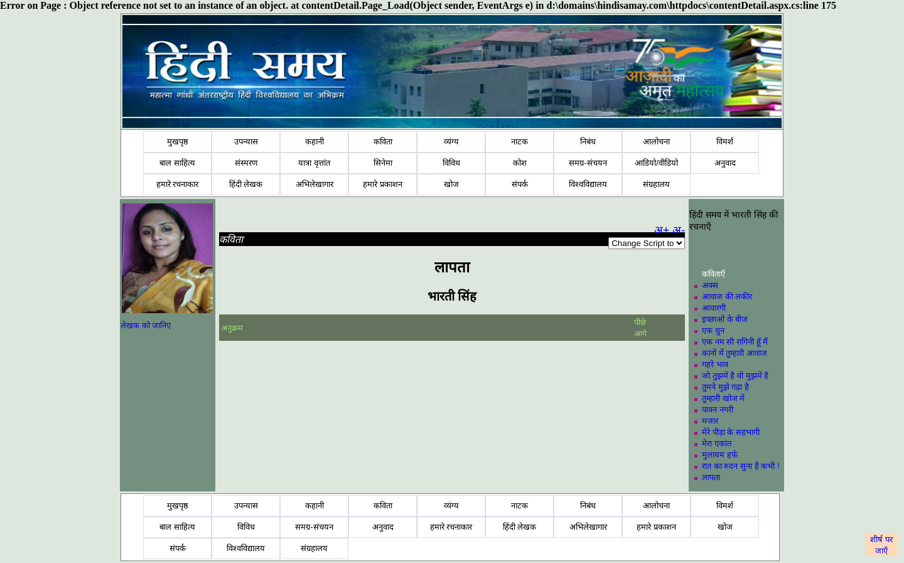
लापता (711, 477)
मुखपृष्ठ (177, 141)
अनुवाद (725, 163)
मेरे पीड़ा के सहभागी (731, 432)
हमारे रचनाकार (177, 184)
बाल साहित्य (177, 163)
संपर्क (520, 184)
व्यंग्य (451, 141)
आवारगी (714, 308)
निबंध (588, 141)
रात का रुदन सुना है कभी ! (740, 466)
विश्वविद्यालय (588, 184)
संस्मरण (246, 163)
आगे (640, 333)
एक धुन (713, 330)
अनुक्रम (232, 328)
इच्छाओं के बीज (725, 319)
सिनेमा (383, 163)
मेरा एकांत (716, 443)
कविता (383, 141)
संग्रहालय (656, 184)
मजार (710, 421)
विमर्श (724, 141)
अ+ (662, 230)
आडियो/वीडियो (656, 163)
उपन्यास (246, 141)
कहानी (314, 141)
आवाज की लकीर (727, 296)
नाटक (519, 141)
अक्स (710, 285)
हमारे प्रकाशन (382, 184)
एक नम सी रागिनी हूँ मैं (735, 341)
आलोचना (656, 141)
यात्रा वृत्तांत (314, 163)
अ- (678, 230)
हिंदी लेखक (246, 184)
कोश (520, 163)
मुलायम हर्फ (720, 454)
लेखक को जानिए (146, 325)
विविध (451, 163)
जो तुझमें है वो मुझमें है (735, 375)
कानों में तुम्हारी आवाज (734, 353)
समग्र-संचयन (587, 163)
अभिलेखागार (314, 184)
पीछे (641, 322)
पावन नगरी (717, 409)
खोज (451, 184)
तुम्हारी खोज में (723, 398)
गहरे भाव (715, 364)
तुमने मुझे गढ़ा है (725, 387)
